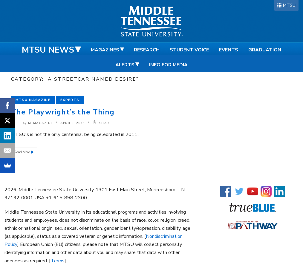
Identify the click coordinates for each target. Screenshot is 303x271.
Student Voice (189, 50)
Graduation (264, 50)
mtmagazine (40, 123)
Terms (58, 261)
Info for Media (168, 65)
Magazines (105, 50)
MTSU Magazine (33, 100)
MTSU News (48, 50)
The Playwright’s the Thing (62, 112)
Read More (22, 152)
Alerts (124, 65)
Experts (69, 100)
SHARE (102, 123)
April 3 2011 (72, 123)
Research (147, 50)
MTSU (289, 5)
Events (228, 50)
